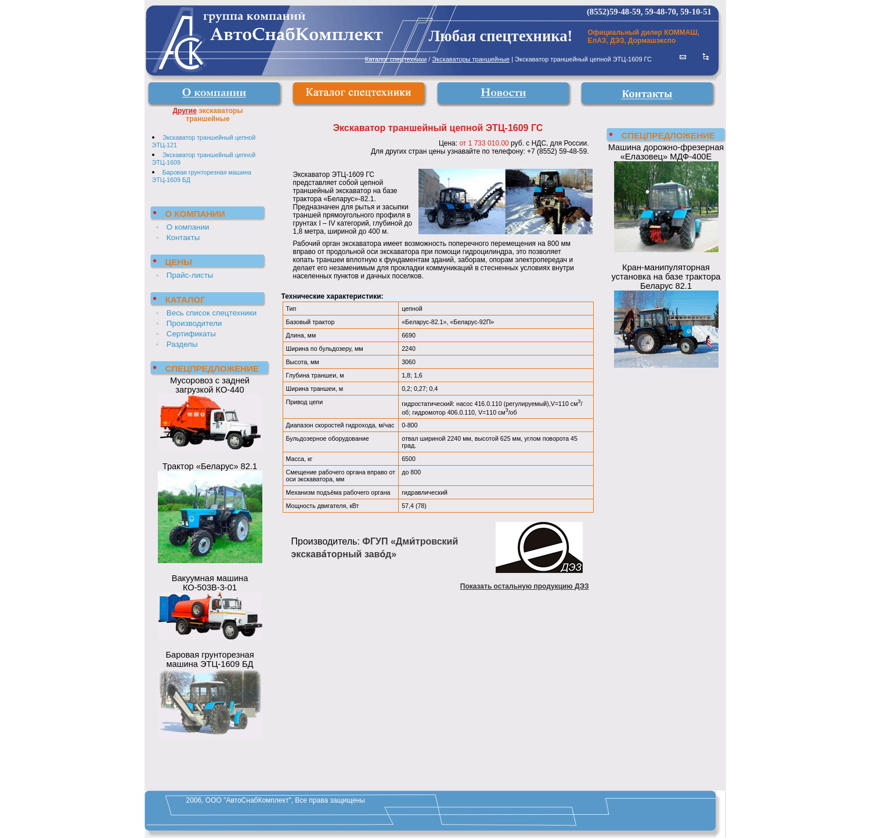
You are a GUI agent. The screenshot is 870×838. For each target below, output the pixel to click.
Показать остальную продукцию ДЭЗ (524, 586)
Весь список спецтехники (212, 313)
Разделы (182, 344)
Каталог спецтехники (396, 59)
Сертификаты (191, 333)
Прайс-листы (190, 275)
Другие (184, 111)
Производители (194, 323)
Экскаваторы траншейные (471, 59)
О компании (188, 227)
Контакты (183, 237)
